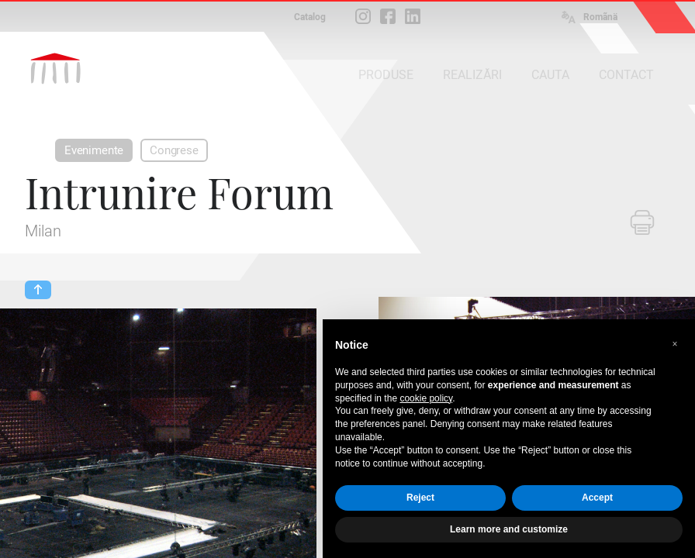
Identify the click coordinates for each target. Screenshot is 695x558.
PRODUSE (385, 74)
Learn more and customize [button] (509, 529)
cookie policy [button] (425, 398)
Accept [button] (597, 497)
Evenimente (93, 150)
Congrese (174, 150)
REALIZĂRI (472, 74)
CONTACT (626, 74)
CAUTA (550, 74)
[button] (674, 344)
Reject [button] (420, 497)
